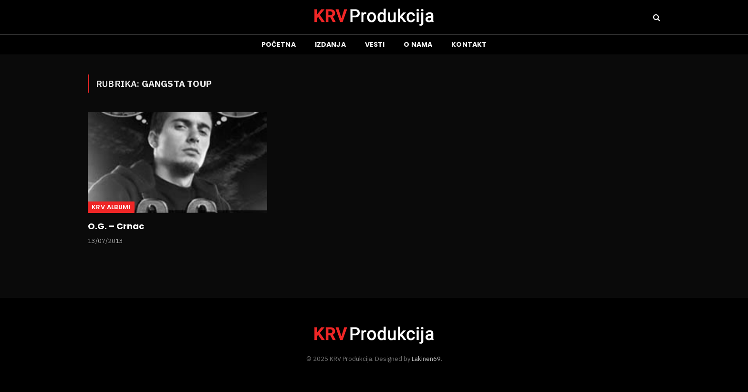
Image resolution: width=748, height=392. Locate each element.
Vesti (375, 44)
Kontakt (469, 44)
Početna (278, 44)
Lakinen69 (426, 359)
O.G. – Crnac (116, 226)
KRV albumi (111, 207)
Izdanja (330, 44)
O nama (418, 44)
